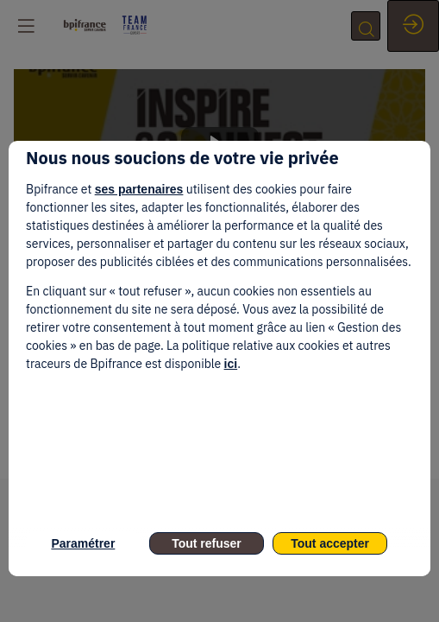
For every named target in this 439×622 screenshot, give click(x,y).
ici (231, 364)
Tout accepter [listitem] (330, 543)
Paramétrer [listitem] (83, 543)
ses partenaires (139, 189)
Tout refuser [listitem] (206, 543)
